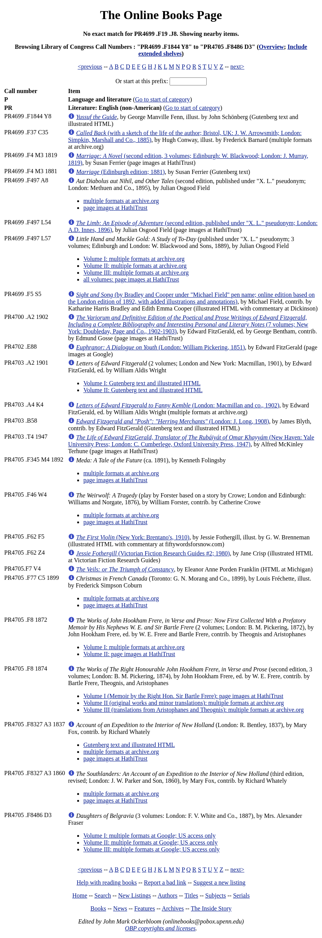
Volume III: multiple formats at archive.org (136, 272)
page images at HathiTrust (115, 207)
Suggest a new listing (219, 882)
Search (102, 895)
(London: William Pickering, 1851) (160, 347)
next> (237, 66)
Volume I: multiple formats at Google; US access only (149, 835)
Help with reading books (106, 882)
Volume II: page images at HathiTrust (129, 654)
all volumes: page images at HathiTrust (131, 279)
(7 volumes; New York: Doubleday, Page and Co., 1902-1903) (188, 324)
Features (144, 908)
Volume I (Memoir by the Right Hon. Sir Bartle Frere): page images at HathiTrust (183, 696)
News (120, 908)
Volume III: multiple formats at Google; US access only (151, 849)
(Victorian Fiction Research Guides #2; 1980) (153, 553)
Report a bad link (165, 882)
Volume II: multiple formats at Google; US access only (150, 842)
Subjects (215, 895)
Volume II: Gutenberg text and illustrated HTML (142, 390)
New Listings (134, 895)
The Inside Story (211, 908)
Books (98, 908)
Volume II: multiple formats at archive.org (134, 265)
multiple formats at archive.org (121, 201)
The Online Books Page (161, 15)
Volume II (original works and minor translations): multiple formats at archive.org (183, 703)
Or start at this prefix (140, 81)
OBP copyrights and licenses (160, 928)
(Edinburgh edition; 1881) (120, 172)
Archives (173, 908)
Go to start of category (162, 99)
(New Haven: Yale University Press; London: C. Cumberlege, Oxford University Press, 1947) (191, 440)
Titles (191, 895)
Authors (168, 895)
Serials (241, 895)
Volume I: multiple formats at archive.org (133, 259)
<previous (90, 66)
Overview (271, 46)
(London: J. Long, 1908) (172, 421)
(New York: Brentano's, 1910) (132, 537)
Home (79, 895)
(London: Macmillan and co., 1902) (177, 405)
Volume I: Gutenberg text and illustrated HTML (142, 383)
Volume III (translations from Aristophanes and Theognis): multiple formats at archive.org (193, 709)
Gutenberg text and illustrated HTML (129, 745)
